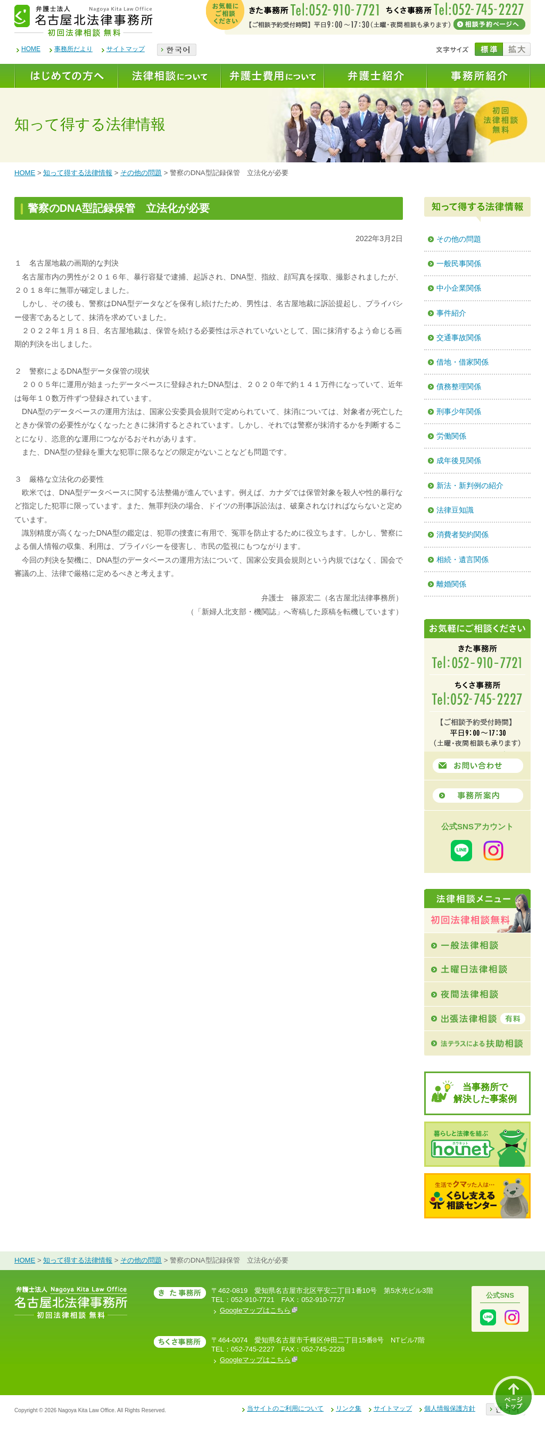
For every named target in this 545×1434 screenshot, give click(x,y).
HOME (30, 49)
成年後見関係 (458, 460)
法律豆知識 (455, 510)
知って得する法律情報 (77, 173)
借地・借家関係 (462, 362)
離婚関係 (451, 584)
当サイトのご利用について (285, 1408)
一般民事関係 (458, 263)
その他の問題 (141, 173)
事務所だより (73, 49)
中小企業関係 (458, 288)
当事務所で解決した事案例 (485, 1093)
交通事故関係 (458, 337)
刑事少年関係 (458, 411)
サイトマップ (125, 49)
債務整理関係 (458, 386)
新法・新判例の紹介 (469, 485)
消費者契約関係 (462, 534)
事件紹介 (451, 313)
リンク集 (348, 1408)
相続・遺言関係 (462, 559)
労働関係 (451, 436)
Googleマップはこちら (259, 1310)
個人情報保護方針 (449, 1408)
